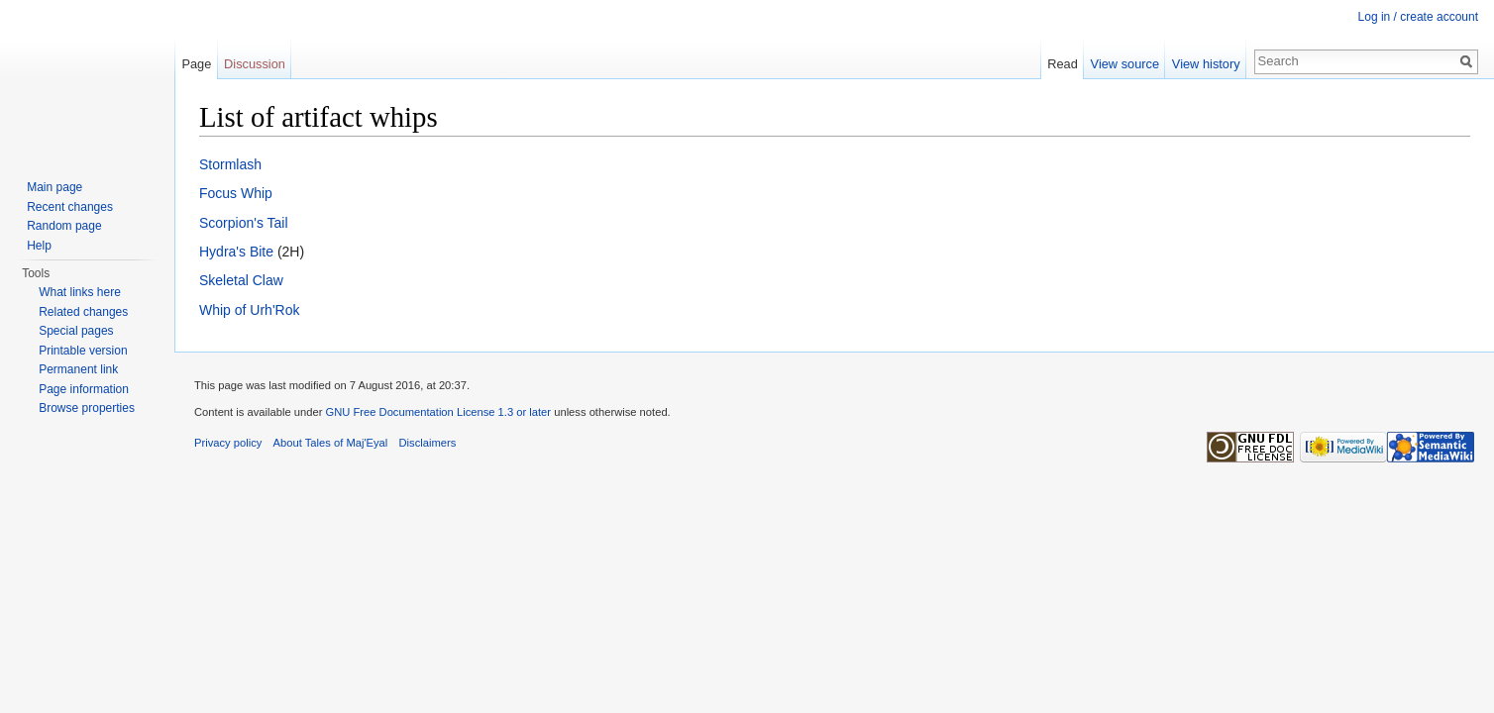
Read (1062, 63)
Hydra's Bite (236, 251)
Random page (64, 226)
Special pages (76, 331)
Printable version (83, 350)
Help (39, 246)
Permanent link (78, 369)
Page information (84, 389)
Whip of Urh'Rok (249, 310)
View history (1206, 63)
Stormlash (230, 164)
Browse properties (87, 408)
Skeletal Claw (241, 280)
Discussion (254, 63)
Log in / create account (1418, 17)
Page (196, 63)
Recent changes (70, 207)
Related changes (83, 312)
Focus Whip (235, 193)
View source (1125, 63)
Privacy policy (228, 443)
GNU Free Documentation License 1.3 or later (438, 412)
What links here (80, 292)
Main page (54, 187)
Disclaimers (428, 443)
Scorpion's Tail (243, 223)
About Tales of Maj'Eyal (330, 443)
